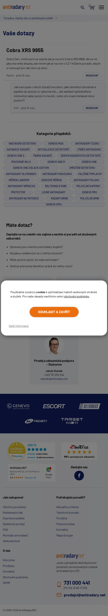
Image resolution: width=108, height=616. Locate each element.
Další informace (19, 326)
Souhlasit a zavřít (54, 312)
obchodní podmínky (76, 296)
